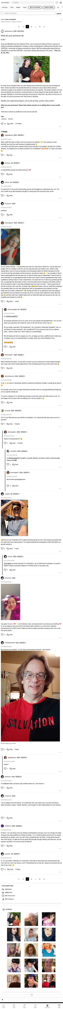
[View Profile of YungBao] (8, 494)
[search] (32, 2)
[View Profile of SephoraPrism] (11, 31)
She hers (10, 119)
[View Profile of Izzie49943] (15, 451)
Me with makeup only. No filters (8, 743)
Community (47, 1007)
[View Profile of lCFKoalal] (9, 410)
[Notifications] (58, 7)
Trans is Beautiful (10, 19)
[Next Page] (44, 26)
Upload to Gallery (48, 7)
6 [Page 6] (39, 26)
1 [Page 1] (23, 26)
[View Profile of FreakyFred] (10, 826)
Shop (14, 1007)
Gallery (24, 7)
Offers (24, 1007)
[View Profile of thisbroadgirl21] (11, 223)
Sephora (5, 2)
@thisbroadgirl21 (11, 316)
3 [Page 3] (31, 26)
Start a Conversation (35, 7)
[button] (31, 69)
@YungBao (7, 563)
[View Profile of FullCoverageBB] (14, 309)
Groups (18, 7)
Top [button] (2, 999)
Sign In (35, 1006)
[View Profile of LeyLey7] (8, 182)
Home (3, 1007)
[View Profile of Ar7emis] (12, 556)
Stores (59, 1007)
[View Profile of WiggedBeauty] (11, 135)
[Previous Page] (19, 26)
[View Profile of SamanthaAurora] (11, 376)
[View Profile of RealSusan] (10, 777)
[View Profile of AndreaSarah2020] (12, 642)
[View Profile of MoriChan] (9, 163)
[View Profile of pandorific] (9, 854)
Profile (11, 7)
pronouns (4, 119)
